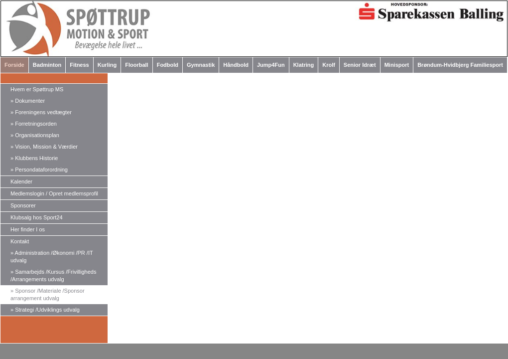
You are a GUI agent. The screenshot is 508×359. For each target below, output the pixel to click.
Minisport (397, 65)
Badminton (47, 65)
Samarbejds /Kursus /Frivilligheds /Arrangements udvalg (53, 275)
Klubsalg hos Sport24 (36, 217)
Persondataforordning (39, 170)
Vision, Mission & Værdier (44, 147)
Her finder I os (27, 229)
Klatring (303, 65)
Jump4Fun (271, 65)
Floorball (136, 65)
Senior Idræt (360, 65)
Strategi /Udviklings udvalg (45, 310)
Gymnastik (201, 65)
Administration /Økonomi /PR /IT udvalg (51, 256)
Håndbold (236, 65)
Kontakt (19, 241)
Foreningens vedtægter (41, 112)
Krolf (328, 65)
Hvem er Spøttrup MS (36, 89)
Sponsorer (23, 205)
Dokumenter (27, 101)
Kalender (21, 181)
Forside (14, 65)
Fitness (79, 65)
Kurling (107, 65)
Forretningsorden (33, 124)
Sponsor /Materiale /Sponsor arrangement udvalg (47, 294)
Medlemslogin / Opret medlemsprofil (54, 193)
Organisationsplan (34, 135)
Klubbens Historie (34, 158)
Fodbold (167, 65)
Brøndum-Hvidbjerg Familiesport (460, 65)
